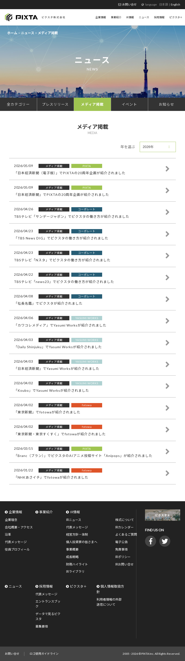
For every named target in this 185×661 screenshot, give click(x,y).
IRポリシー (123, 557)
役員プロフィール (17, 549)
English (175, 4)
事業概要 (72, 549)
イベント (129, 104)
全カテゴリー (18, 104)
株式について (124, 520)
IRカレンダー (124, 527)
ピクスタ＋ (78, 586)
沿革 (8, 534)
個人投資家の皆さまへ (81, 542)
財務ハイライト (77, 564)
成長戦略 (72, 557)
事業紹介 (46, 512)
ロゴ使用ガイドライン (44, 653)
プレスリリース (55, 104)
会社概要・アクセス (19, 527)
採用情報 (46, 586)
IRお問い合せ (124, 564)
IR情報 (75, 512)
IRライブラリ (75, 571)
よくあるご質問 (126, 534)
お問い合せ (129, 4)
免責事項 (121, 549)
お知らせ (166, 104)
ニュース (15, 586)
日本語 (163, 4)
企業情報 (15, 512)
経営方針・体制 (77, 534)
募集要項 (41, 626)
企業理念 (11, 520)
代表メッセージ (16, 542)
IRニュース (73, 520)
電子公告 (121, 542)
